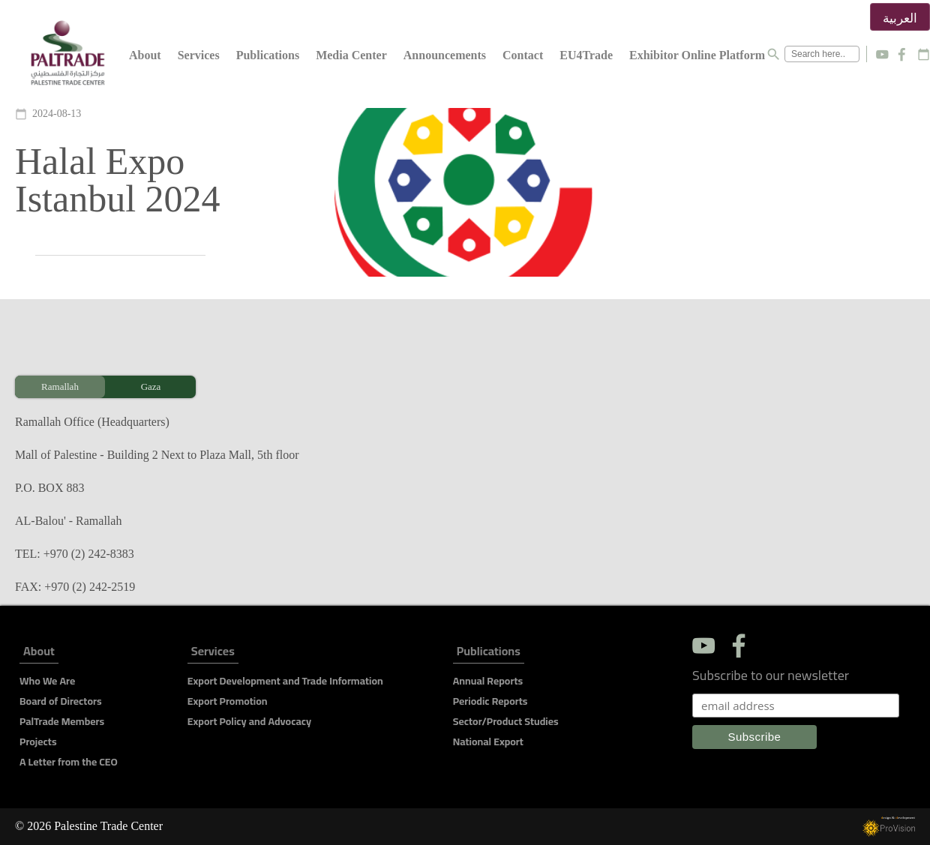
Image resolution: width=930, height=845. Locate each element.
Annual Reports (488, 681)
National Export (488, 741)
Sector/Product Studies (506, 721)
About (145, 55)
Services (199, 55)
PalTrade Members (62, 721)
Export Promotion (228, 701)
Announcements (445, 55)
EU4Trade (586, 55)
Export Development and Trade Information (285, 681)
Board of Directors (61, 701)
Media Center (351, 55)
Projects (38, 741)
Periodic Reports (490, 701)
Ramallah (60, 386)
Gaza (151, 386)
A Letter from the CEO (69, 762)
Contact (522, 55)
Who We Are (47, 681)
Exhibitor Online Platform (697, 55)
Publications (267, 55)
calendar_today (923, 54)
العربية (900, 18)
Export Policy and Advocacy (249, 721)
